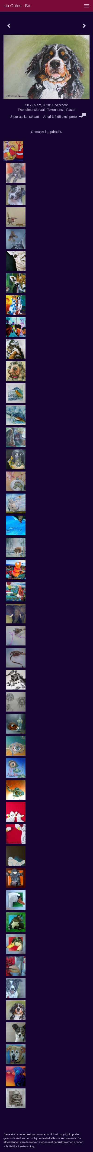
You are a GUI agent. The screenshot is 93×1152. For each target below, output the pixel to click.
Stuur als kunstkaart (46, 117)
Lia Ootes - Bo (16, 5)
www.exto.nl (44, 1134)
